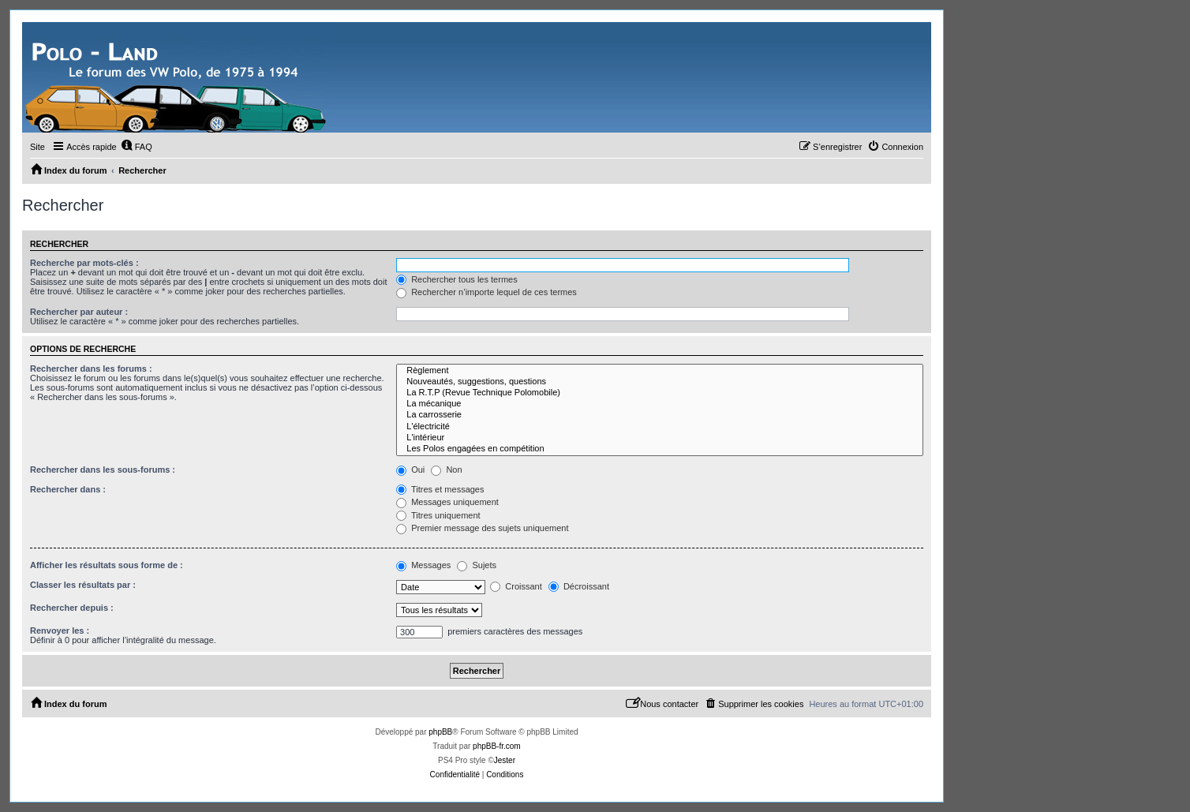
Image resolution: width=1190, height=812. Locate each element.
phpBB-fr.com (497, 746)
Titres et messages (440, 489)
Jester (504, 760)
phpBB (440, 732)
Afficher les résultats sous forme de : (106, 565)
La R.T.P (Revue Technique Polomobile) (660, 393)
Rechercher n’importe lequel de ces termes (486, 292)
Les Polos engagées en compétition (660, 449)
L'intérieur (660, 437)
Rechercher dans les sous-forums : (102, 469)
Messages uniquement (447, 502)
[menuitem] (136, 146)
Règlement (660, 370)
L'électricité (660, 426)
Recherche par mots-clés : (84, 263)
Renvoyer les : (59, 630)
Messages (423, 565)
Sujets (476, 565)
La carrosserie (660, 415)
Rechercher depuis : (72, 607)
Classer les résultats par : (83, 584)
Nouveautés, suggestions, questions (660, 381)
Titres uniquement (438, 515)
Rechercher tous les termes (457, 279)
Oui (410, 469)
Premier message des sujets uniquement (482, 528)
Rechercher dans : (68, 489)
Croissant (516, 586)
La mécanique (660, 404)
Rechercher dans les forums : (91, 368)
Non (446, 469)
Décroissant (578, 586)
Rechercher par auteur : (79, 311)
